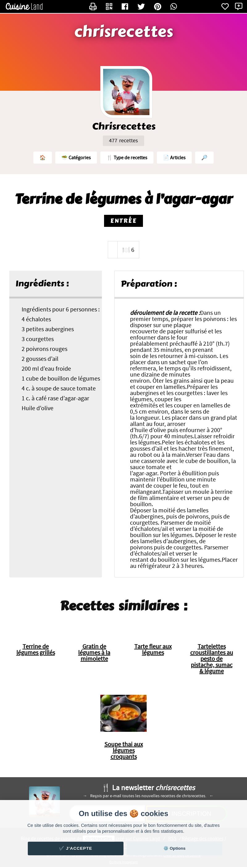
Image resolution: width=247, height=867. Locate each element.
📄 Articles (174, 157)
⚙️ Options (174, 848)
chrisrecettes (123, 32)
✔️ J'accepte (75, 848)
